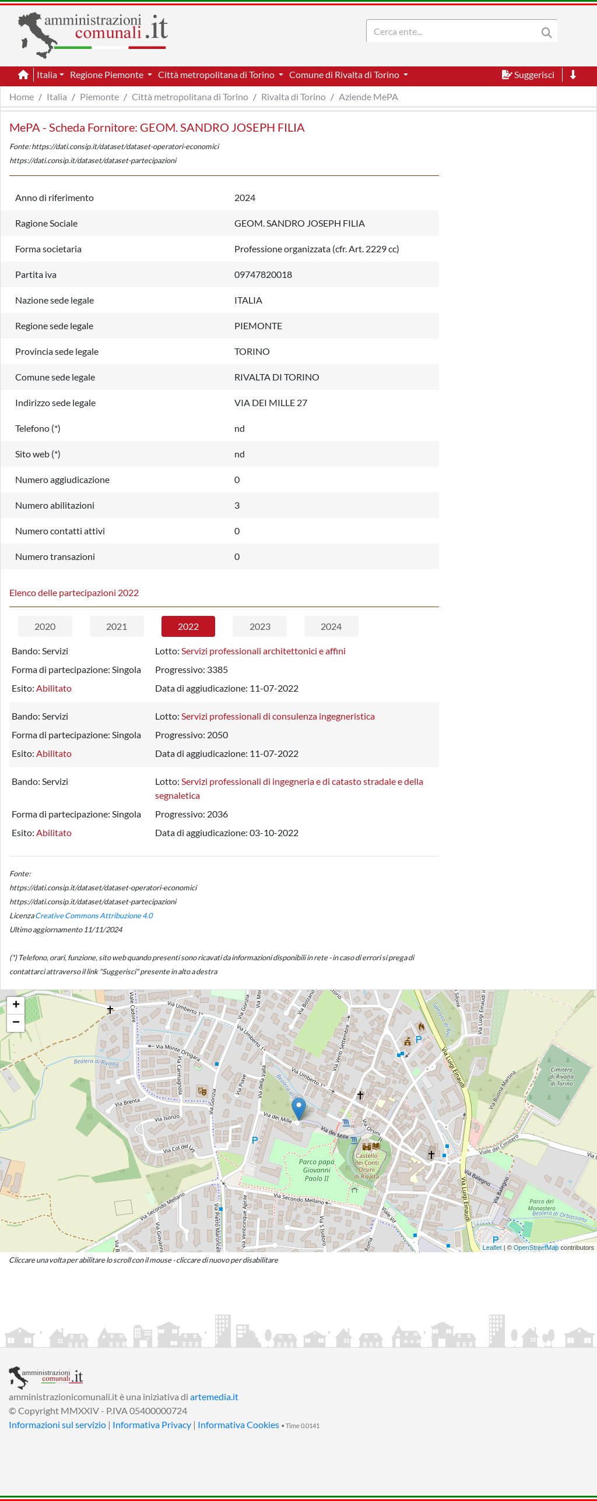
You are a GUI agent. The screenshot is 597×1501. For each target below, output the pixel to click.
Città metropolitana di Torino (190, 96)
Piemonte (99, 96)
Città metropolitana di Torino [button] (217, 74)
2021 (116, 626)
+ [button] (16, 1005)
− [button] (16, 1023)
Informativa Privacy (152, 1424)
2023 (260, 626)
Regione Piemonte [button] (107, 74)
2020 (44, 626)
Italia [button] (47, 74)
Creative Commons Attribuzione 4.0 (93, 915)
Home (21, 96)
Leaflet (492, 1247)
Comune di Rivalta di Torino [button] (345, 74)
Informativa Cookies (238, 1424)
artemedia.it (214, 1396)
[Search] (454, 31)
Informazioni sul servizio (57, 1424)
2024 (331, 626)
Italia (57, 96)
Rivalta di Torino (293, 96)
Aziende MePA (368, 96)
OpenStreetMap (536, 1247)
